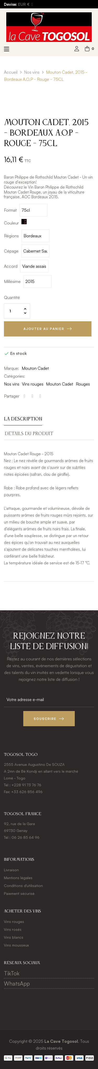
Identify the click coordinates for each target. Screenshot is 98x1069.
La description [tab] (23, 419)
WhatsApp (17, 983)
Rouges (83, 384)
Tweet (32, 396)
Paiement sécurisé (19, 893)
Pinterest (40, 396)
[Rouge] (24, 223)
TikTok (11, 973)
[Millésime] (37, 281)
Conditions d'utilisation (23, 885)
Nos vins (11, 384)
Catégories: (14, 376)
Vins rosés (12, 929)
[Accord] (34, 266)
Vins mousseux (16, 945)
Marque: (11, 368)
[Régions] (35, 235)
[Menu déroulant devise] (25, 4)
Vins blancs (13, 937)
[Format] (33, 210)
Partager (24, 396)
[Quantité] (17, 311)
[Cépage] (35, 251)
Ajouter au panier (44, 329)
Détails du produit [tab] (29, 434)
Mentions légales (18, 877)
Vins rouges (32, 384)
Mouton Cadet (35, 368)
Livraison (11, 870)
